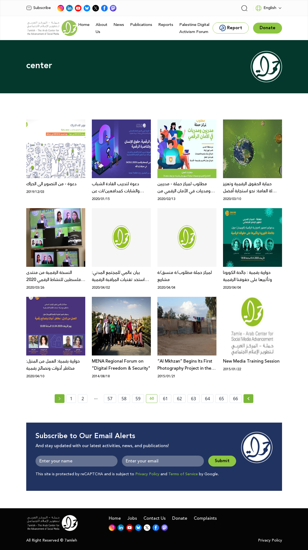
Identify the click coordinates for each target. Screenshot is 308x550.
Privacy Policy (147, 474)
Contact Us (154, 518)
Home (84, 25)
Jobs (132, 518)
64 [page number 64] (207, 399)
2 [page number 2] (82, 399)
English (265, 8)
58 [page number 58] (124, 399)
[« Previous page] (59, 398)
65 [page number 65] (221, 399)
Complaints (205, 518)
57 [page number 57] (109, 399)
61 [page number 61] (165, 399)
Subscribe (38, 8)
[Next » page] (248, 398)
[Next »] (248, 398)
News (118, 25)
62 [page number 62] (179, 399)
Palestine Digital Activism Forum (194, 28)
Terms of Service (183, 474)
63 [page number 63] (193, 399)
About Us (101, 28)
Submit (222, 461)
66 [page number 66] (235, 399)
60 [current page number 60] (153, 399)
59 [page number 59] (138, 399)
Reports (165, 25)
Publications (141, 25)
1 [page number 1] (71, 399)
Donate (179, 518)
